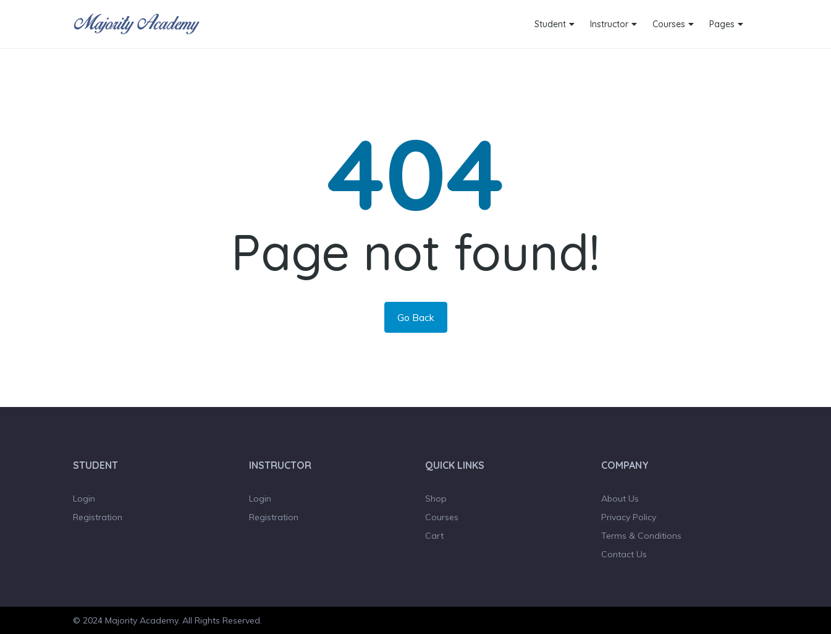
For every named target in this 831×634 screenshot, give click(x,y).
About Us (620, 498)
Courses (668, 24)
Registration (97, 517)
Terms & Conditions (641, 535)
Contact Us (624, 554)
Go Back (415, 317)
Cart (434, 535)
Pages (722, 24)
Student (550, 24)
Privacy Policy (628, 517)
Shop (436, 498)
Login (84, 498)
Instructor (609, 24)
